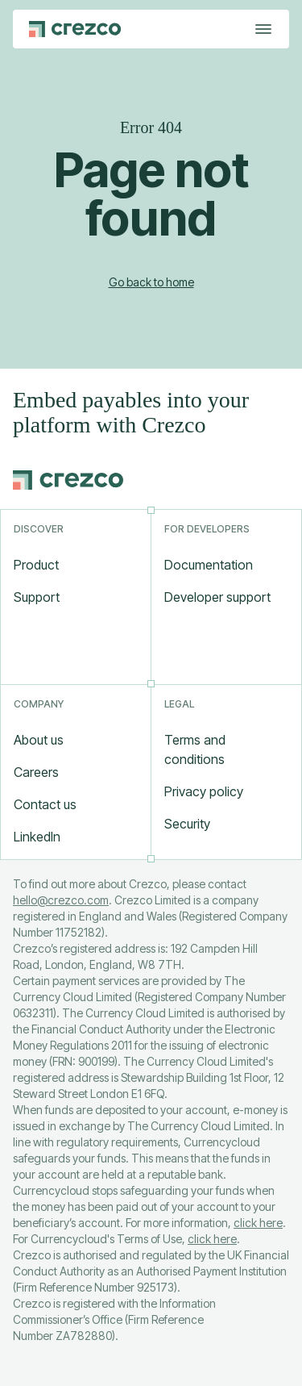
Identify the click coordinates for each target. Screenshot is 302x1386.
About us (39, 740)
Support (37, 597)
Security (187, 824)
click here (258, 1222)
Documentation (208, 565)
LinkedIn (37, 837)
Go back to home (151, 282)
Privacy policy (203, 791)
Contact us (45, 804)
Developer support (217, 597)
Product (36, 565)
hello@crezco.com (61, 900)
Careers (36, 772)
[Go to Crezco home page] (75, 29)
